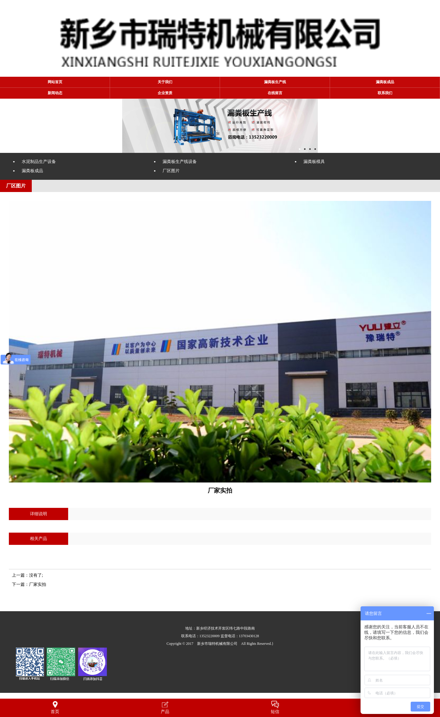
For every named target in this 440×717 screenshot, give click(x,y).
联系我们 (385, 93)
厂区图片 (171, 170)
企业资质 (165, 93)
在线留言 (275, 93)
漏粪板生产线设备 (180, 161)
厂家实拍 (37, 584)
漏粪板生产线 (275, 82)
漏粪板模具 (314, 161)
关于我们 (165, 82)
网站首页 (55, 82)
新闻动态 (55, 93)
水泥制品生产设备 (39, 161)
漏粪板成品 (385, 82)
